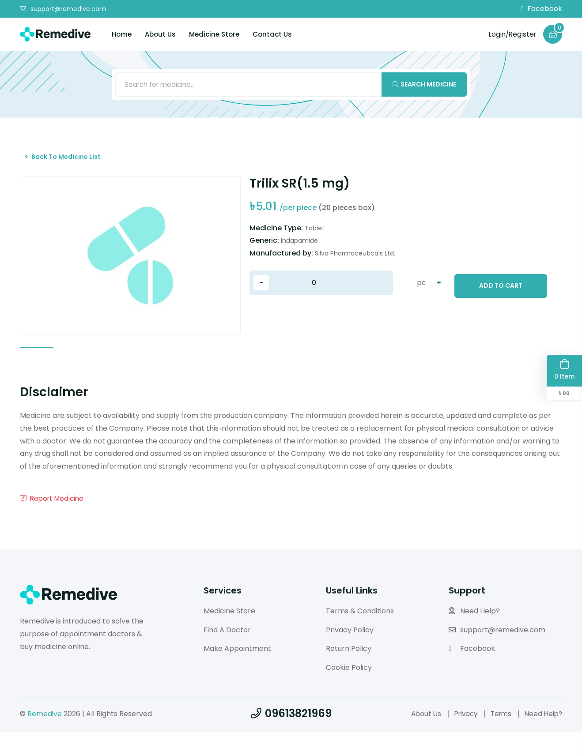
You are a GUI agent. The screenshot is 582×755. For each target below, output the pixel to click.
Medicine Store (214, 34)
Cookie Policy (349, 690)
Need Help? (474, 633)
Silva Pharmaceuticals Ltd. (355, 261)
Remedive (44, 736)
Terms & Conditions (360, 633)
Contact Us (272, 34)
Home (122, 34)
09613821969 (291, 735)
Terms (498, 736)
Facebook (541, 8)
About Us (160, 34)
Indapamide (299, 248)
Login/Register (510, 34)
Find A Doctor (227, 652)
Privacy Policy (350, 652)
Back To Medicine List (67, 162)
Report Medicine (53, 521)
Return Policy (348, 671)
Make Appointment (237, 671)
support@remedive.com (63, 9)
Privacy (460, 736)
